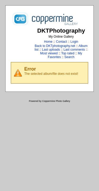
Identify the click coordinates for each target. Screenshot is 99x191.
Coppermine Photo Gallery (56, 101)
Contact (61, 42)
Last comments (74, 49)
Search (69, 57)
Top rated (67, 53)
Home (48, 42)
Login (74, 42)
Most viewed (49, 53)
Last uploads (51, 49)
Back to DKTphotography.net (55, 46)
